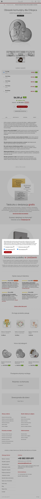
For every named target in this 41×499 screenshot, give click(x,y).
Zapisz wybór (8, 252)
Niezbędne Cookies (9, 247)
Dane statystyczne (23, 249)
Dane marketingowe (10, 249)
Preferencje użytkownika (23, 247)
